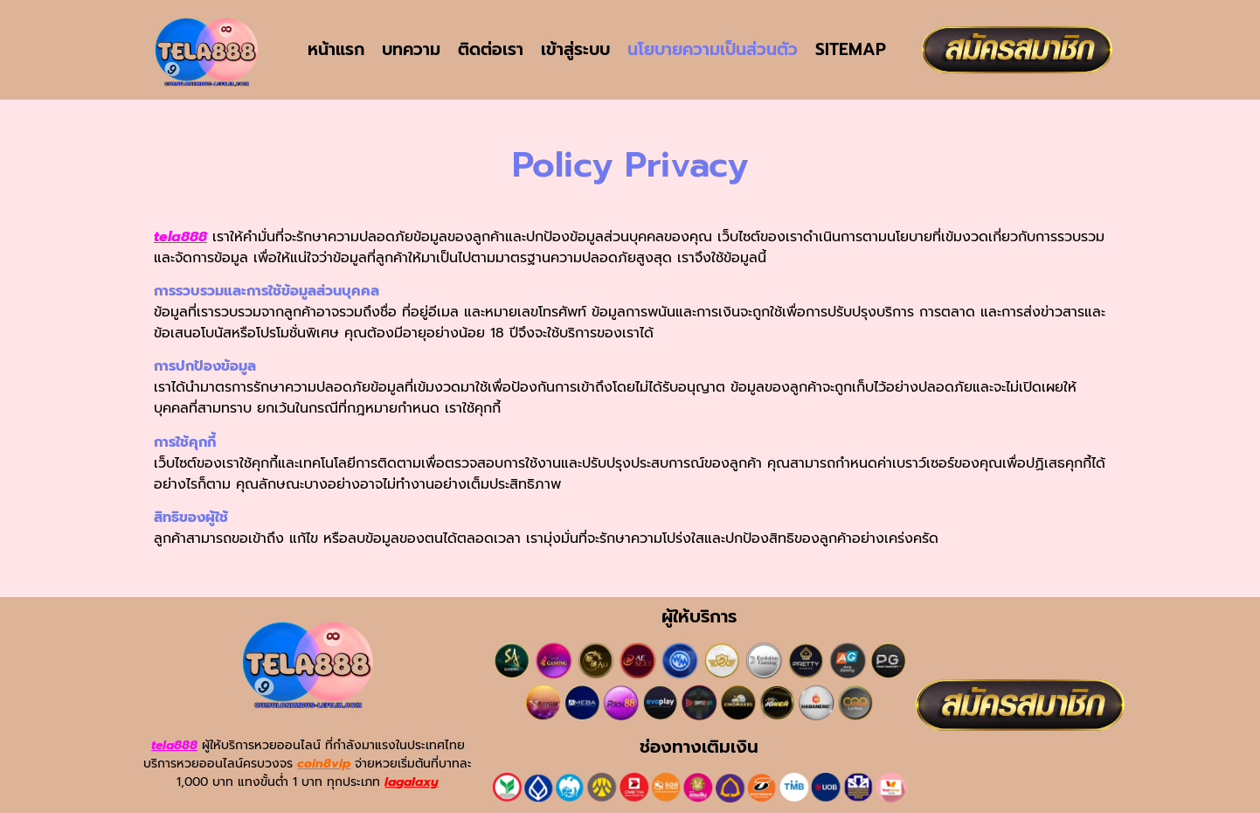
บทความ (411, 49)
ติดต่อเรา (490, 49)
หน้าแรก (336, 49)
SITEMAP (850, 49)
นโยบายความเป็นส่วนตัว (712, 49)
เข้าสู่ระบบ (575, 49)
